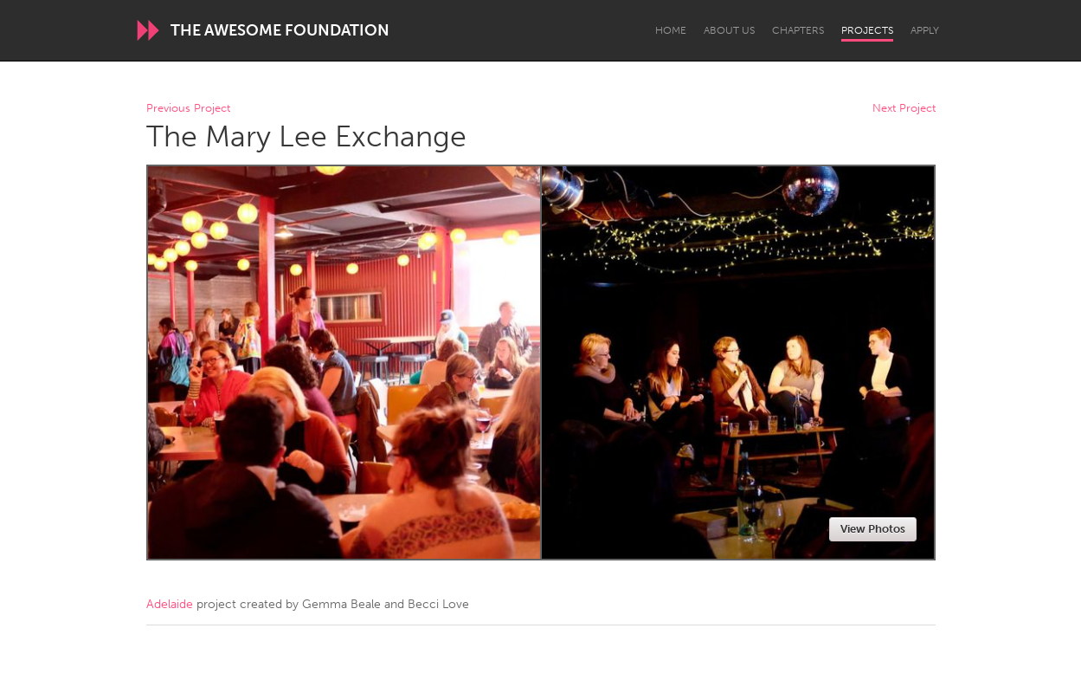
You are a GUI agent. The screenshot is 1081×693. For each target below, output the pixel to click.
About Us (729, 30)
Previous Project (188, 108)
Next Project (904, 108)
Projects (867, 30)
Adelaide (169, 604)
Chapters (798, 30)
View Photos (872, 528)
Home (670, 30)
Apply (924, 30)
